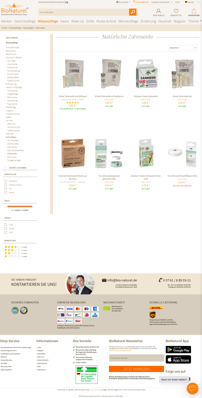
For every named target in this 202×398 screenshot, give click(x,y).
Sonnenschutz (13, 127)
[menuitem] (158, 13)
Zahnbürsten (13, 143)
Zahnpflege (11, 137)
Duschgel (11, 60)
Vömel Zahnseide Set (182, 96)
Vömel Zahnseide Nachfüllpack (73, 96)
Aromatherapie (12, 47)
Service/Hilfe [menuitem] (122, 2)
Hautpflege (11, 107)
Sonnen (9, 120)
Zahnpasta (12, 146)
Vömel (11, 192)
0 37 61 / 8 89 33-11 (174, 280)
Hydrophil (13, 181)
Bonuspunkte (6, 366)
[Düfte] (90, 21)
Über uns (40, 357)
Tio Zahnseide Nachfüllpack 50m (182, 175)
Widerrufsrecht (42, 360)
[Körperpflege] (48, 21)
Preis (7, 200)
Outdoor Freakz (15, 185)
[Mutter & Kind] (106, 21)
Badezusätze (13, 77)
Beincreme (12, 97)
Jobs (39, 347)
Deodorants (11, 54)
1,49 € (17, 210)
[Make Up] (77, 21)
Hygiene (9, 110)
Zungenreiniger (14, 160)
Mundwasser (13, 140)
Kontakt (4, 363)
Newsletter (41, 354)
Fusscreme (12, 103)
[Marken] (6, 21)
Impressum (41, 370)
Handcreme (12, 90)
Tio (10, 188)
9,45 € (25, 210)
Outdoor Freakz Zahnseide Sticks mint (146, 177)
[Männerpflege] (128, 21)
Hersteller (10, 174)
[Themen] (194, 21)
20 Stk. (11, 228)
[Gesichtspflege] (25, 21)
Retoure (4, 357)
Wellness (10, 133)
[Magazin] (180, 21)
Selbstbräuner (13, 130)
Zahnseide (12, 153)
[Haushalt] (165, 21)
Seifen (8, 117)
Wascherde (12, 64)
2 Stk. (11, 232)
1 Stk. (11, 224)
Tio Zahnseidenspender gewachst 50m (109, 177)
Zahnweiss (12, 157)
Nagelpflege (12, 93)
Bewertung (10, 240)
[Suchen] (132, 12)
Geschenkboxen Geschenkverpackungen (16, 347)
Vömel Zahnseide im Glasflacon (109, 96)
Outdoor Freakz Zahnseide (146, 96)
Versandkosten (6, 360)
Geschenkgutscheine (8, 350)
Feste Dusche (13, 80)
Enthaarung (11, 84)
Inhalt (7, 218)
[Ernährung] (148, 21)
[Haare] (64, 21)
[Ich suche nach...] (87, 12)
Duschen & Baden (14, 57)
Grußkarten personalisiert (10, 354)
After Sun (11, 123)
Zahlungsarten (6, 370)
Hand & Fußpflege (14, 87)
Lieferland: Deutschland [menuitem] (160, 2)
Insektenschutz (12, 113)
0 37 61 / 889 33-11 (142, 2)
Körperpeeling (13, 70)
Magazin (40, 350)
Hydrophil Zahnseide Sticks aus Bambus (72, 177)
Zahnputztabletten (15, 150)
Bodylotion (11, 50)
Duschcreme (13, 74)
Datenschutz (42, 363)
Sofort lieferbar (17, 167)
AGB (38, 366)
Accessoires (12, 67)
